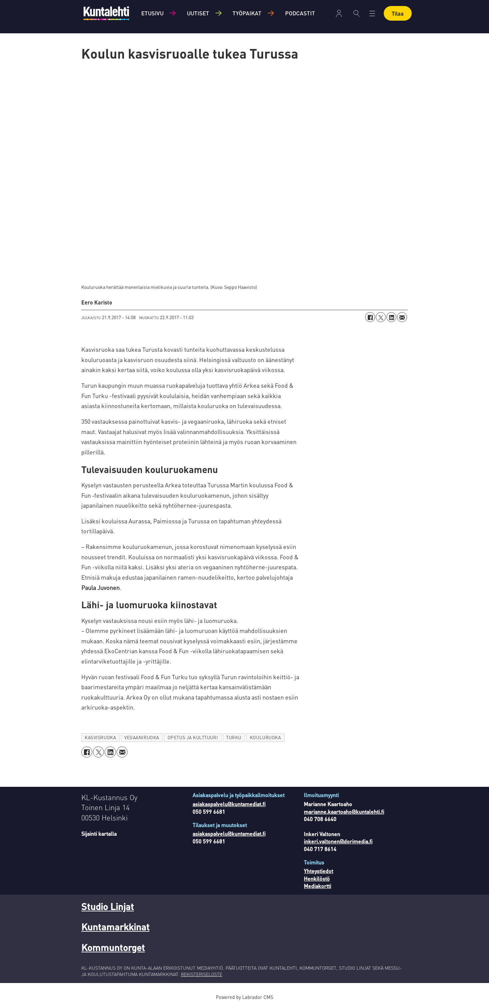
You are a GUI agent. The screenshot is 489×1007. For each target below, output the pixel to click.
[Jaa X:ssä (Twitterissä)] (381, 317)
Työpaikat (247, 13)
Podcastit (300, 13)
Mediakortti (317, 885)
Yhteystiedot (318, 870)
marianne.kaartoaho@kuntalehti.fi (344, 811)
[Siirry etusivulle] (106, 13)
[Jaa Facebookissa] (370, 317)
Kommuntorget (113, 947)
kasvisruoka (100, 737)
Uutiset (198, 13)
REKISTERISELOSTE (201, 974)
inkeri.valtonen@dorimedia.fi (338, 841)
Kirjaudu (339, 13)
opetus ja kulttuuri (193, 737)
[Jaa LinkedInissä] (391, 317)
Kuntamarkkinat (115, 927)
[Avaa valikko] (372, 13)
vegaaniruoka (141, 737)
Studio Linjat (107, 906)
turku (234, 737)
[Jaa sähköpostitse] (402, 317)
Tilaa (398, 13)
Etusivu (152, 13)
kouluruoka (265, 737)
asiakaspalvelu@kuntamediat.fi (229, 803)
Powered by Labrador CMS (244, 997)
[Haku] (356, 13)
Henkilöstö (317, 878)
